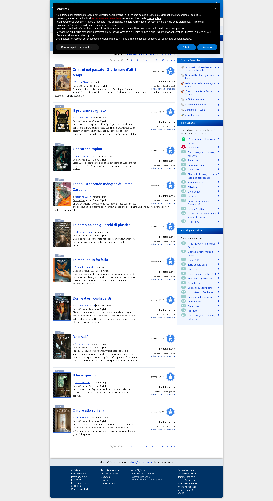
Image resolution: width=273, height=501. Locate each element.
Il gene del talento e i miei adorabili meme (202, 215)
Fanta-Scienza (195, 182)
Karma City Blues (197, 209)
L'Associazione (78, 473)
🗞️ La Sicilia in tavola (192, 99)
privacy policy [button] (87, 35)
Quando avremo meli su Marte (200, 253)
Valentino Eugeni (83, 196)
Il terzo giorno (84, 375)
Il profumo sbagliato (89, 110)
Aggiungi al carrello (170, 71)
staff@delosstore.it (141, 462)
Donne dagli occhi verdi (92, 298)
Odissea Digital (80, 270)
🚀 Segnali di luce (190, 115)
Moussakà (81, 337)
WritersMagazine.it (186, 486)
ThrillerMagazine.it (186, 480)
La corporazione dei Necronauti (199, 202)
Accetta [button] (207, 47)
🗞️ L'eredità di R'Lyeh (193, 109)
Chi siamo (76, 470)
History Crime (79, 86)
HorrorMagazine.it (186, 476)
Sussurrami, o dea (197, 165)
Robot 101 (193, 169)
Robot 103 (193, 160)
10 (156, 60)
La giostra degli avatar (200, 297)
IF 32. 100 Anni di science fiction (202, 141)
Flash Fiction (195, 301)
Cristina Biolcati (83, 417)
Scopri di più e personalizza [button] (77, 47)
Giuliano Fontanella (85, 305)
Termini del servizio (110, 470)
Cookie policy (108, 483)
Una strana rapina (87, 149)
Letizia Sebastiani (83, 232)
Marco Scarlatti (82, 382)
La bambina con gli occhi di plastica (102, 225)
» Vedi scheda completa (163, 88)
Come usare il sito (80, 489)
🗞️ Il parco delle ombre (194, 104)
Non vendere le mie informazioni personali (163, 28)
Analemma (193, 147)
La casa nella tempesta (200, 287)
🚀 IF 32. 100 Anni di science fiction (196, 92)
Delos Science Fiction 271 (202, 273)
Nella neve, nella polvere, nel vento (201, 154)
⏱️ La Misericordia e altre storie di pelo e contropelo (200, 68)
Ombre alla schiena (88, 410)
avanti (170, 60)
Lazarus (192, 196)
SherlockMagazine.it (187, 483)
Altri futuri (193, 187)
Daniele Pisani (82, 82)
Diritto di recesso (109, 473)
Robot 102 (193, 221)
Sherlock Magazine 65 (200, 278)
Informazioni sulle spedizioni (80, 484)
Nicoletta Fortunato (84, 267)
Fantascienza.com (186, 470)
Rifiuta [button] (186, 47)
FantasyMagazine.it (186, 473)
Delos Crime (79, 121)
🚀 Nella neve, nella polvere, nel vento (198, 84)
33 (163, 60)
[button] (215, 8)
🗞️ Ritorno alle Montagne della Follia (197, 76)
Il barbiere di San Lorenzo (202, 292)
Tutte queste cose (197, 264)
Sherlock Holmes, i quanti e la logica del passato (202, 176)
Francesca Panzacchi (85, 156)
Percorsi (192, 269)
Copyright (105, 476)
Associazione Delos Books (187, 491)
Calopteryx (194, 283)
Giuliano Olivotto (83, 117)
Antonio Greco (82, 344)
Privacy (104, 480)
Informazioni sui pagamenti (79, 478)
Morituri (192, 310)
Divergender (195, 191)
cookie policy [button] (154, 18)
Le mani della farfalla (90, 260)
